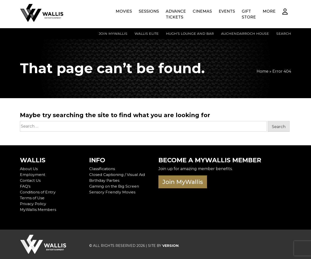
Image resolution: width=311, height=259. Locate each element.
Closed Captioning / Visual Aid (117, 174)
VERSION (170, 245)
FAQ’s (25, 186)
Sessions (149, 11)
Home (262, 71)
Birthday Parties (104, 180)
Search (283, 33)
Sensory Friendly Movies (112, 192)
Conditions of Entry (38, 192)
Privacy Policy (33, 203)
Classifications (102, 168)
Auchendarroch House (245, 33)
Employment (33, 174)
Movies (124, 11)
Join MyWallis (113, 33)
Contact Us (30, 180)
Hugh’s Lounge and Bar (190, 33)
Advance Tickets (176, 14)
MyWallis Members (38, 209)
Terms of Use (32, 198)
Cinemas (202, 11)
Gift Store (249, 14)
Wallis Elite (147, 33)
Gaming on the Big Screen (114, 186)
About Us (29, 168)
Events (227, 11)
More (269, 11)
